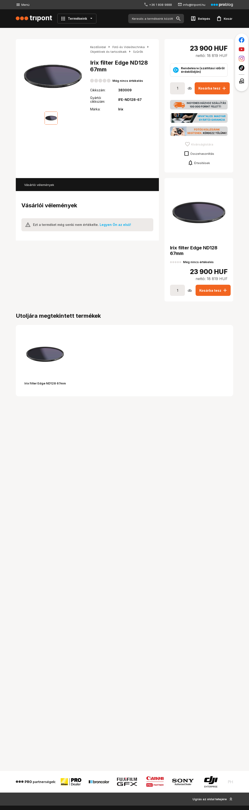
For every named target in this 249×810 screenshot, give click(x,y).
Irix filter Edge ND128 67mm (45, 383)
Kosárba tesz (212, 88)
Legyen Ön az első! (115, 225)
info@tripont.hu (194, 5)
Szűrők (138, 51)
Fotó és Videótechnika (128, 47)
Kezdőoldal (98, 47)
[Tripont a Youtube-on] (241, 49)
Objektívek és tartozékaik (108, 51)
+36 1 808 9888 (160, 5)
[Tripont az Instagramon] (241, 58)
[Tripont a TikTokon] (241, 68)
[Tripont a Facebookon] (241, 40)
